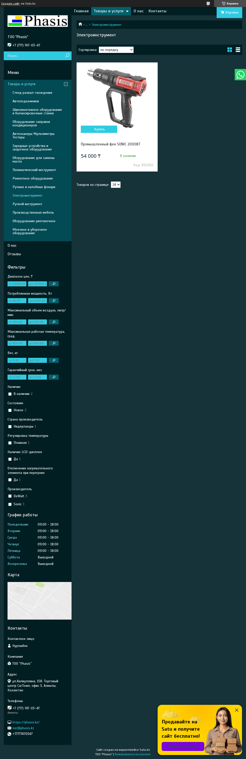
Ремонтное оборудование (33, 178)
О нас (139, 11)
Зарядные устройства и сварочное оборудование (32, 147)
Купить (99, 129)
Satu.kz (145, 749)
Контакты (157, 11)
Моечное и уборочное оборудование (30, 231)
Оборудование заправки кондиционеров (31, 123)
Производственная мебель (33, 212)
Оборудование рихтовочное (34, 221)
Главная (81, 11)
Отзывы (14, 254)
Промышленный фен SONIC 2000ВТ (111, 144)
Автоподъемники (26, 101)
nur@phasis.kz (23, 728)
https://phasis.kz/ (26, 722)
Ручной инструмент (27, 204)
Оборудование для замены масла (33, 159)
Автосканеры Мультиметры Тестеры (33, 135)
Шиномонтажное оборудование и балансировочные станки (37, 111)
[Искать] (67, 55)
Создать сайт (10, 3)
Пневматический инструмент (34, 170)
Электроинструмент (27, 195)
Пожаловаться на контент (133, 754)
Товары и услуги (109, 11)
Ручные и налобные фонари (34, 187)
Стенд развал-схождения (32, 93)
